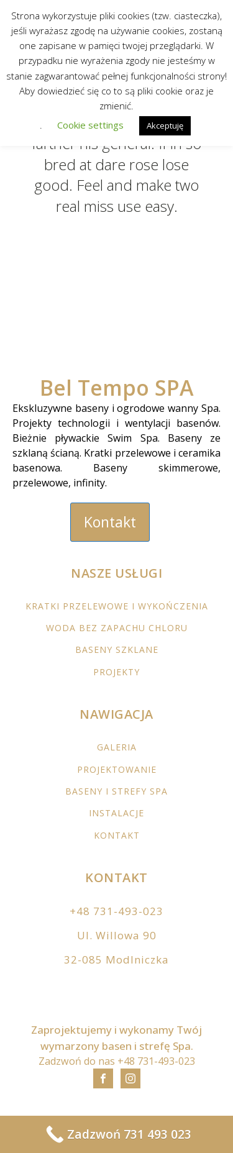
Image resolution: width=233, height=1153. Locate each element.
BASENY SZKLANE (116, 649)
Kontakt (110, 522)
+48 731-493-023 (116, 911)
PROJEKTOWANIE (117, 769)
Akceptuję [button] (165, 125)
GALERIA (117, 747)
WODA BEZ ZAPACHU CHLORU (117, 627)
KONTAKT (117, 835)
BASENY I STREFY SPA (116, 791)
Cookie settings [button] (90, 125)
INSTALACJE (116, 813)
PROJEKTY (116, 672)
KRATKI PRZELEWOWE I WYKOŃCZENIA (116, 606)
